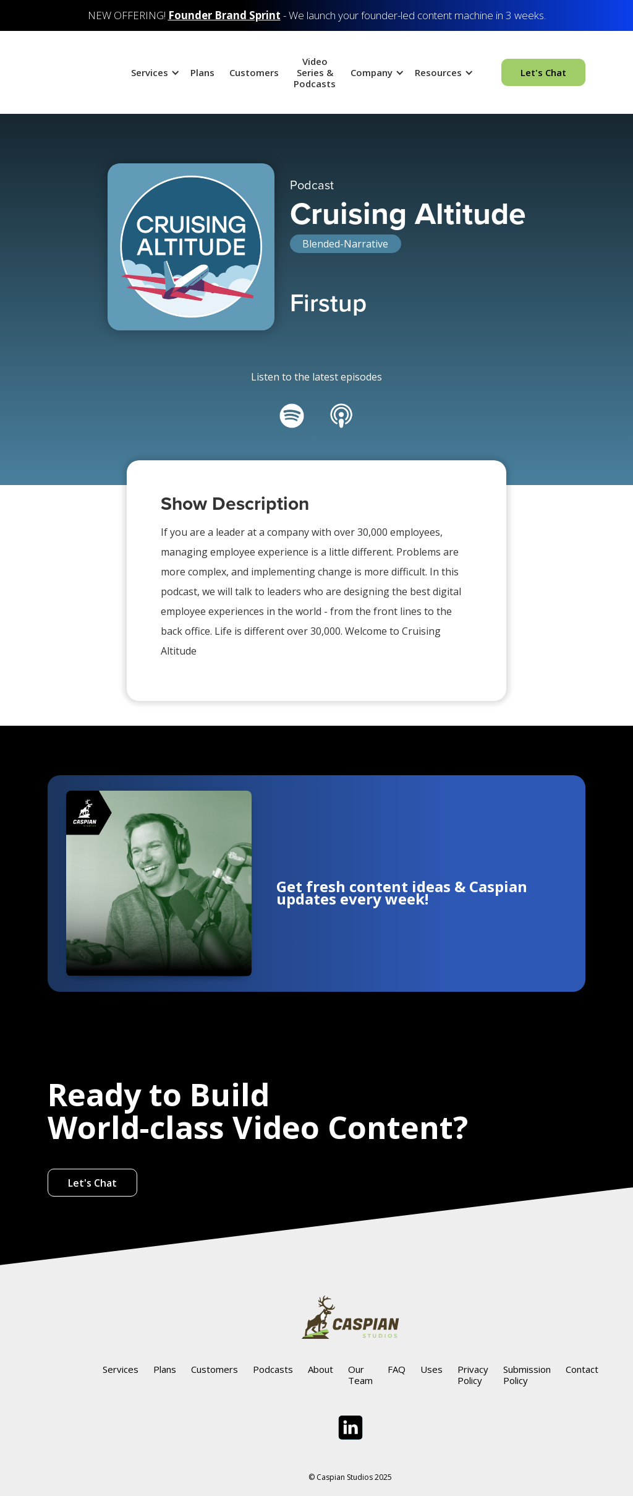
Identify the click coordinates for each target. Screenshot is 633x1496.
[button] (153, 72)
